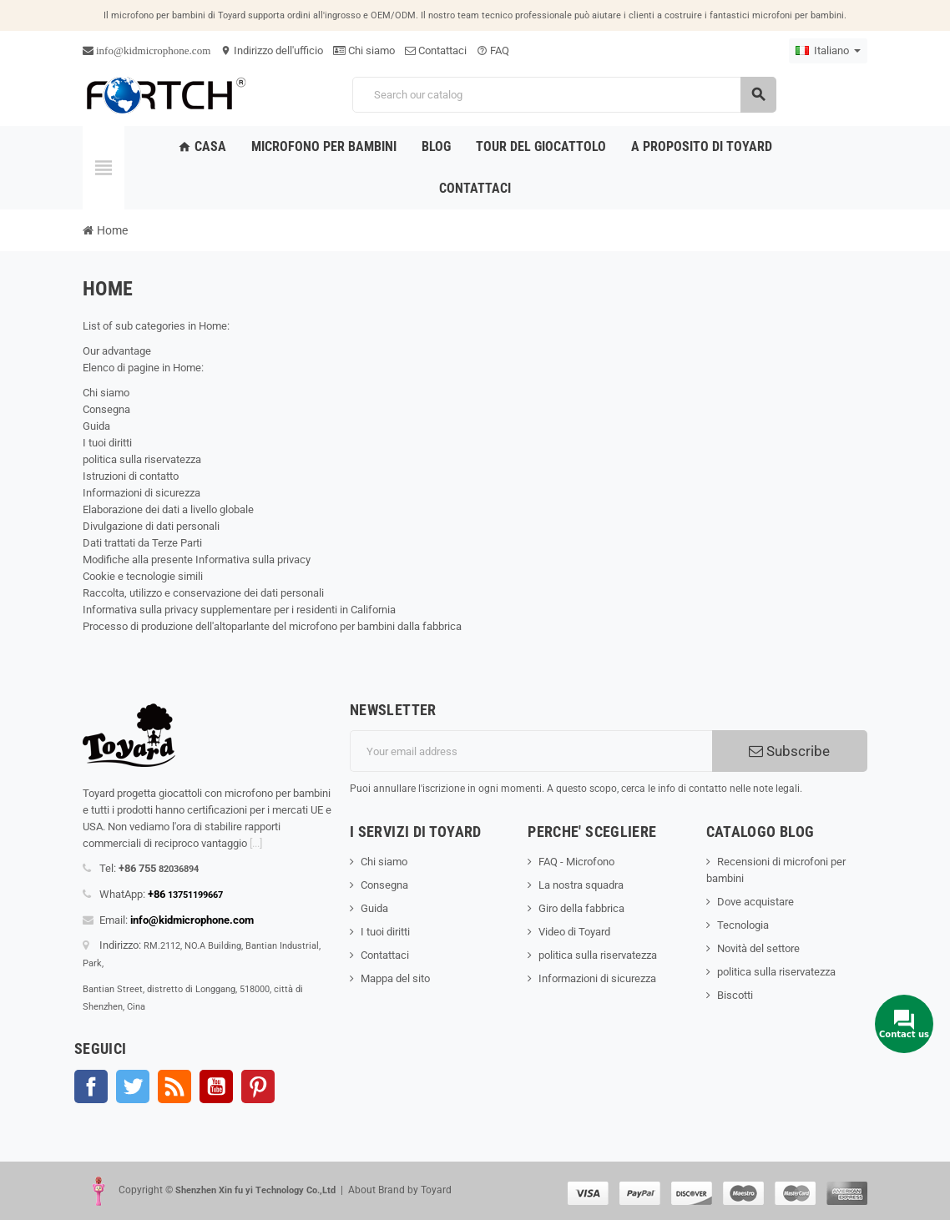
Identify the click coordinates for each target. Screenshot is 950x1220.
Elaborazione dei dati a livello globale (168, 509)
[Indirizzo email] (531, 751)
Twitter (132, 1086)
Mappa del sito (395, 978)
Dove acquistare (755, 901)
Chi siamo (364, 50)
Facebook (91, 1086)
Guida (96, 426)
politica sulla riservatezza (142, 459)
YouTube (216, 1086)
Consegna (106, 409)
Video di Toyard (574, 931)
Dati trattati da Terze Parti (142, 543)
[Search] (564, 95)
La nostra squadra (581, 885)
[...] (256, 843)
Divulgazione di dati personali (151, 526)
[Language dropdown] (828, 50)
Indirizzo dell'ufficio (271, 50)
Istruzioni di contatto (131, 476)
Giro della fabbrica (581, 908)
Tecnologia (743, 925)
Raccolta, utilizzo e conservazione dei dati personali (203, 593)
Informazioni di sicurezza (141, 492)
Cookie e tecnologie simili (143, 576)
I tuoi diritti (107, 442)
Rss (174, 1086)
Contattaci (436, 50)
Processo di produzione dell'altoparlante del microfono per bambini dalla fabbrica (272, 626)
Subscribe (789, 751)
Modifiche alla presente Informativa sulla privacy (197, 559)
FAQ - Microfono (576, 861)
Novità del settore (758, 948)
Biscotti (735, 995)
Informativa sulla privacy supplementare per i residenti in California (239, 609)
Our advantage (117, 351)
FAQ (493, 50)
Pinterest (258, 1086)
